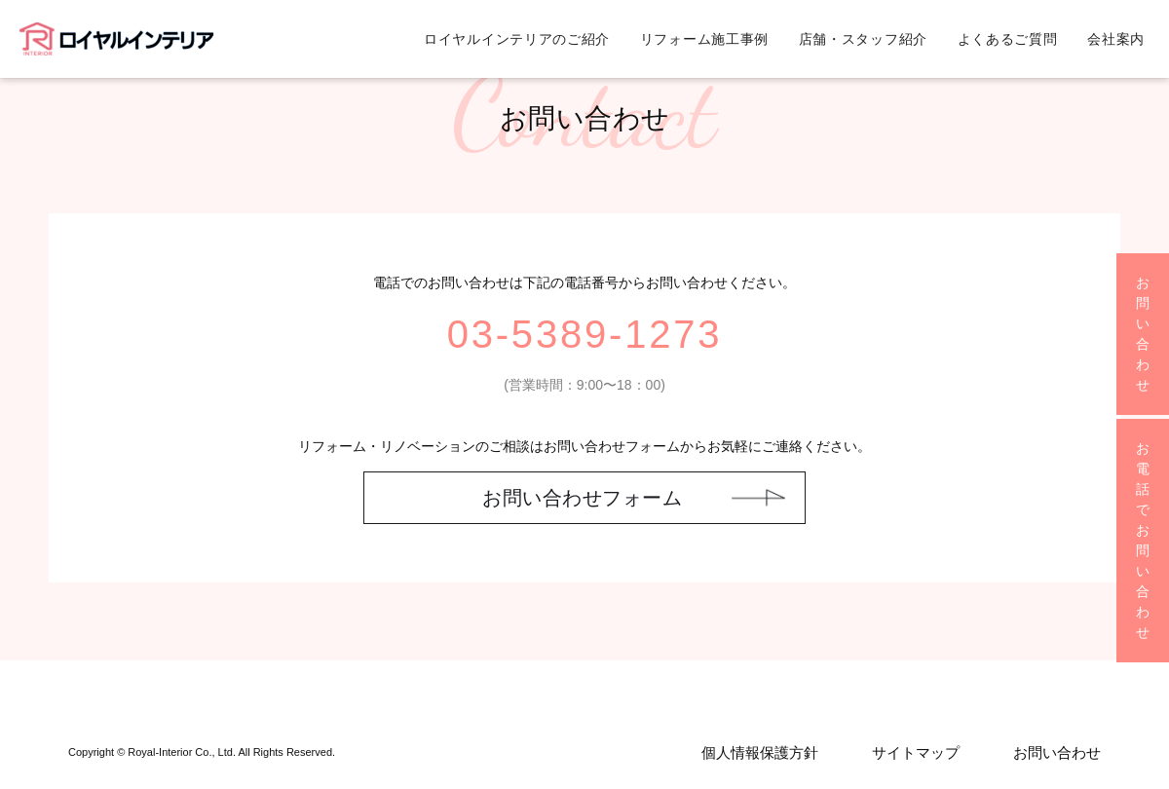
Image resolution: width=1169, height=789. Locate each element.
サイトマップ (916, 752)
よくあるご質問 (1008, 39)
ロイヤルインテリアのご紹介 (517, 39)
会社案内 (1116, 39)
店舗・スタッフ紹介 (863, 39)
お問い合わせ (1057, 752)
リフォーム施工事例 (704, 39)
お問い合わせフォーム (582, 497)
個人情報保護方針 (759, 752)
